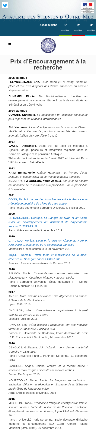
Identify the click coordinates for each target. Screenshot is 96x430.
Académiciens (48, 24)
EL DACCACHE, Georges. (48, 222)
